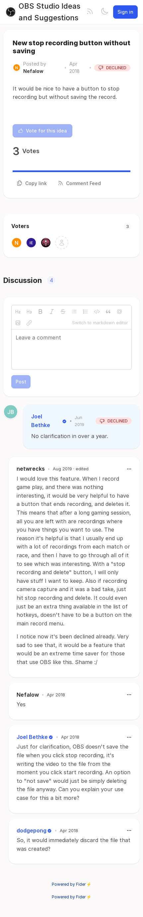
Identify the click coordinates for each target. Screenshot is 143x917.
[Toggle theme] (104, 12)
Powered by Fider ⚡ (72, 884)
